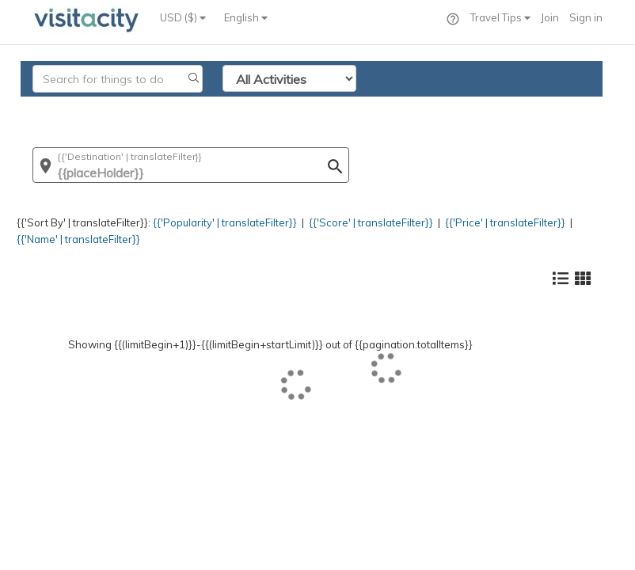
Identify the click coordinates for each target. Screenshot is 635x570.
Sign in (586, 17)
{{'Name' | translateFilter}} (78, 239)
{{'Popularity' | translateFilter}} (225, 222)
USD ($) (183, 17)
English (246, 17)
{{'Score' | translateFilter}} (371, 222)
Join (550, 17)
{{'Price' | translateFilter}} (505, 222)
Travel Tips (500, 17)
